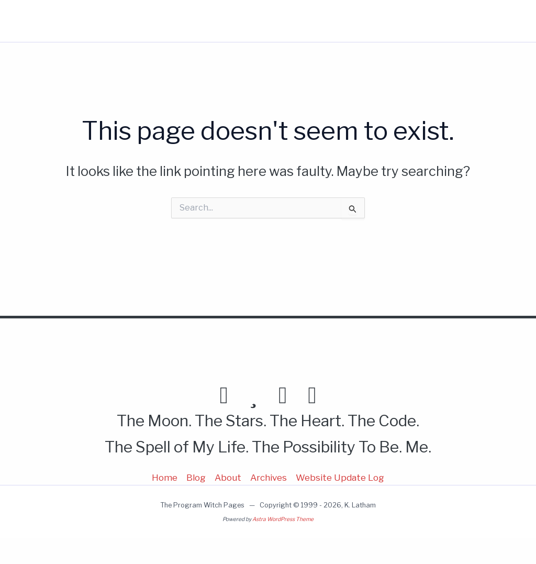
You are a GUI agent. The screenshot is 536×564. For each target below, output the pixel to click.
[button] (432, 21)
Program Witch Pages (66, 21)
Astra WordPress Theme (283, 519)
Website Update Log (340, 477)
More (421, 21)
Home (292, 21)
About (373, 21)
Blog (332, 21)
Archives (268, 477)
